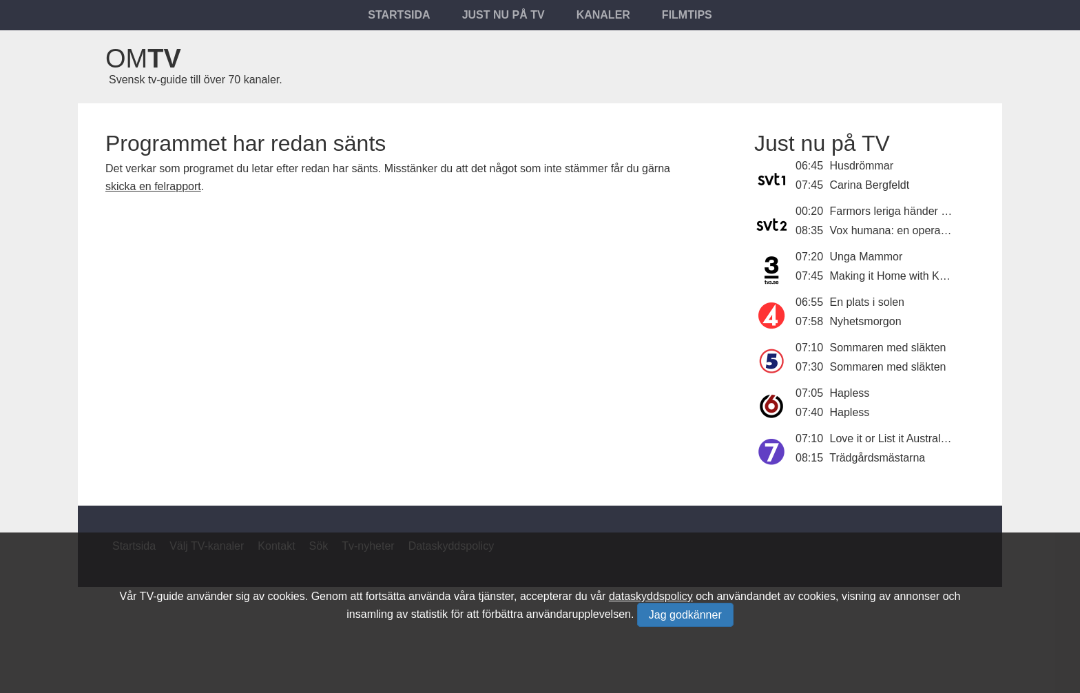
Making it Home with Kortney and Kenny (928, 276)
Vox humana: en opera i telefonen (912, 230)
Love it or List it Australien (892, 438)
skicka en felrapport (153, 186)
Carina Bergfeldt (870, 185)
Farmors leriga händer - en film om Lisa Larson (944, 211)
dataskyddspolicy (651, 596)
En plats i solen (867, 302)
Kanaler (603, 15)
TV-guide (162, 596)
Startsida (399, 15)
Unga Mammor (866, 256)
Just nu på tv (503, 15)
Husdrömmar (861, 166)
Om (143, 58)
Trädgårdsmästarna (877, 458)
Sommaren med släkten (888, 347)
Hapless (850, 393)
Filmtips (687, 15)
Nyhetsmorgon (866, 321)
